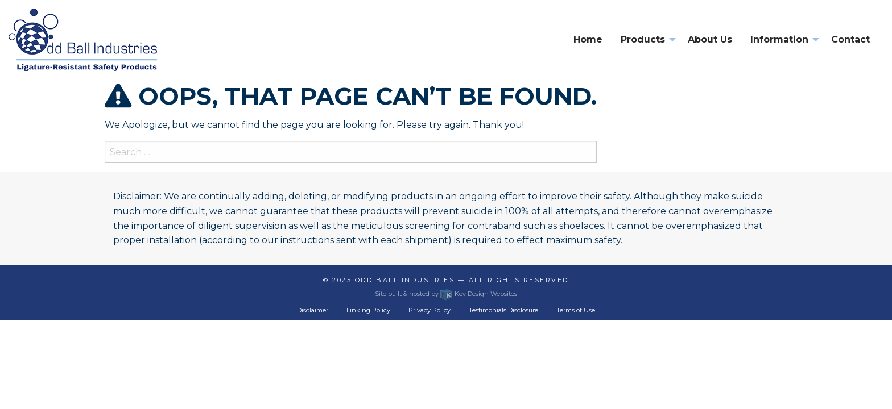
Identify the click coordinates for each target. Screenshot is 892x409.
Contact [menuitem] (850, 39)
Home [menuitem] (587, 39)
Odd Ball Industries (405, 280)
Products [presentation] (643, 39)
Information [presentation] (779, 39)
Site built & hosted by (446, 294)
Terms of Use (575, 310)
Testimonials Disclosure (503, 310)
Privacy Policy (429, 310)
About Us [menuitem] (710, 39)
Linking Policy (368, 310)
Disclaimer (312, 310)
